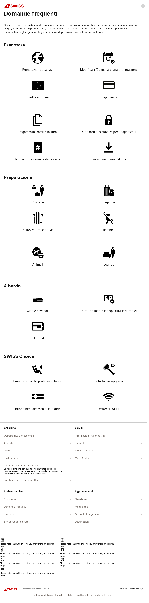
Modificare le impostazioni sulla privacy (95, 595)
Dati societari (39, 595)
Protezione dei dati (64, 595)
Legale (50, 595)
